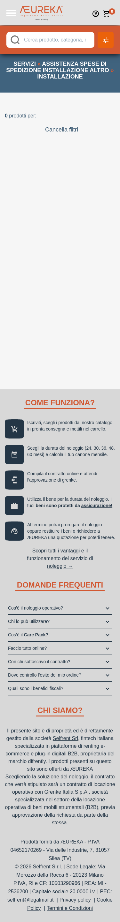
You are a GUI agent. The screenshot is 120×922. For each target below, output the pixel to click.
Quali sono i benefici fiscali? (35, 688)
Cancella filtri (61, 129)
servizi (24, 64)
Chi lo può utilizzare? (29, 621)
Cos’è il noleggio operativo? (35, 608)
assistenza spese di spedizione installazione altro (57, 67)
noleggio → (60, 566)
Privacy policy (75, 900)
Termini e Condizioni (70, 908)
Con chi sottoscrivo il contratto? (39, 661)
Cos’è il (28, 634)
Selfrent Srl (65, 738)
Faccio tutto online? (27, 648)
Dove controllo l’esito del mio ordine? (44, 675)
